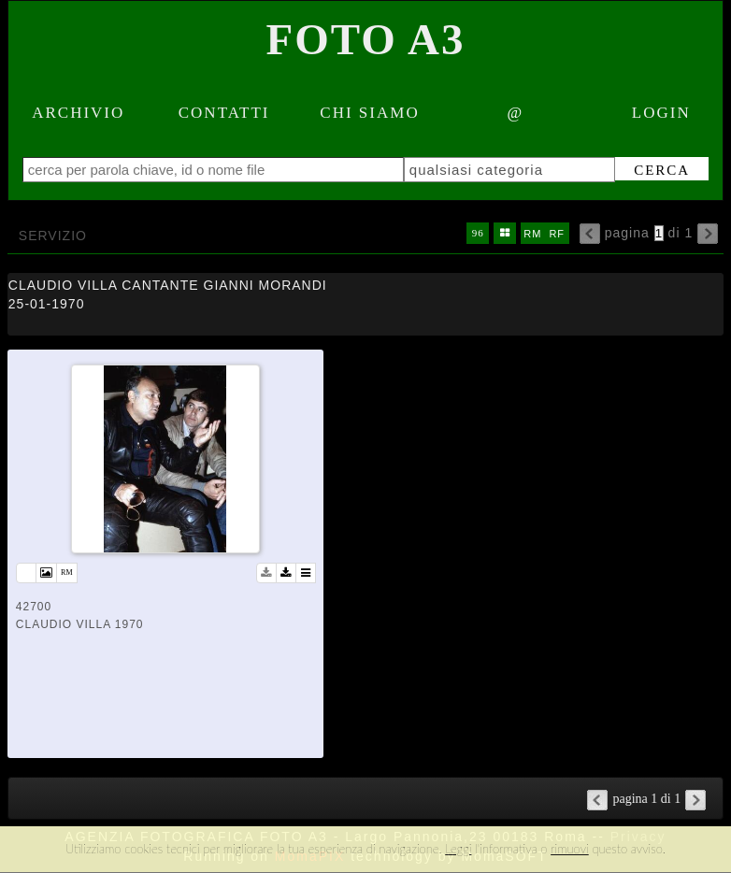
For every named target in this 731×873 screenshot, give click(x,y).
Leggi (458, 848)
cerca (662, 170)
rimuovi (570, 848)
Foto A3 (366, 39)
